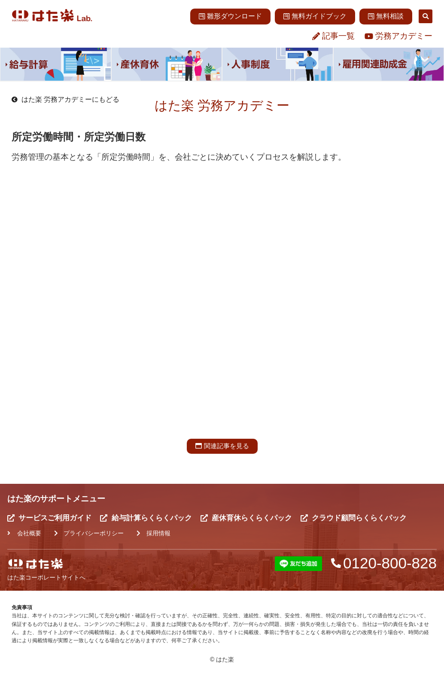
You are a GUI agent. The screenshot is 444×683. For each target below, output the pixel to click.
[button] (425, 16)
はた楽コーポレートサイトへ (46, 577)
